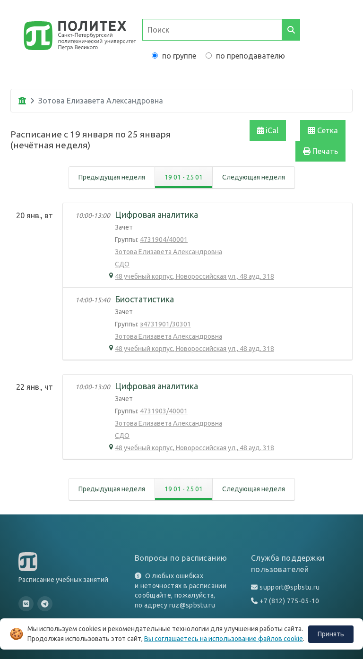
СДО (122, 264)
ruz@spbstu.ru (192, 605)
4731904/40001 (164, 239)
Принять (331, 634)
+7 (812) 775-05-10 (289, 601)
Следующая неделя (253, 177)
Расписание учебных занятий (63, 579)
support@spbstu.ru (289, 587)
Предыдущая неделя (111, 177)
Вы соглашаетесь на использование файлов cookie (223, 638)
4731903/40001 (164, 411)
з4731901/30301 (165, 324)
